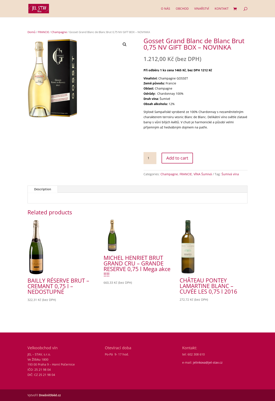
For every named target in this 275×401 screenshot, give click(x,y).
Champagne (59, 32)
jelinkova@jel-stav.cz (208, 362)
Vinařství (201, 9)
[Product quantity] (150, 158)
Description (42, 189)
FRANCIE (43, 32)
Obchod (182, 9)
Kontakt (222, 9)
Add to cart (177, 158)
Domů (31, 32)
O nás (165, 9)
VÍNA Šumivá (203, 174)
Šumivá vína (230, 174)
